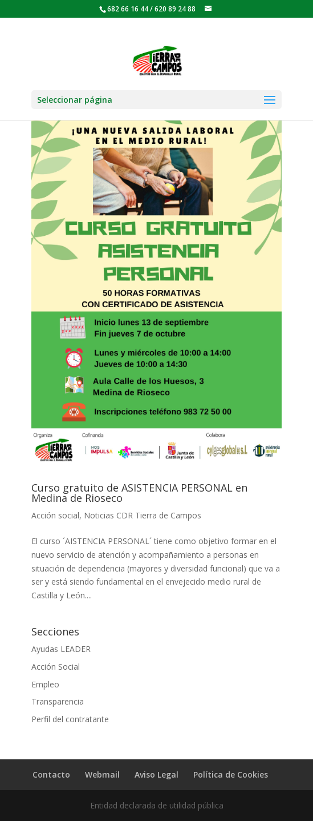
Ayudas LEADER (61, 648)
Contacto (51, 774)
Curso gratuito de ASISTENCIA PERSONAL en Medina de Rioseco (139, 493)
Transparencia (57, 701)
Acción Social (55, 666)
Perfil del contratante (70, 719)
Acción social (55, 515)
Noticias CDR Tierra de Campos (142, 515)
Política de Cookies (230, 774)
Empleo (45, 684)
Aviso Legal (156, 774)
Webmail (102, 774)
